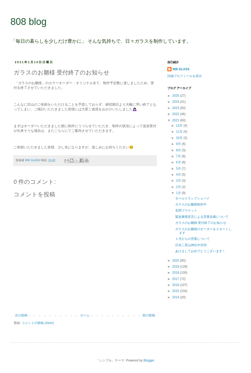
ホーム (85, 315)
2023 (176, 108)
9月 (179, 144)
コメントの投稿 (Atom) (38, 323)
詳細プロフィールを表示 (184, 76)
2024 (176, 102)
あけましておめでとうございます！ (200, 251)
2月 (179, 187)
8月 (179, 150)
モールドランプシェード (192, 198)
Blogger (149, 360)
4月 (179, 174)
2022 (176, 114)
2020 (176, 260)
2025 (176, 96)
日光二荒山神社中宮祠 (191, 245)
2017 (176, 279)
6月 (179, 162)
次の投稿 (21, 315)
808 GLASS (181, 69)
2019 (176, 266)
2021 (176, 120)
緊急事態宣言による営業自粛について (202, 217)
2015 (176, 291)
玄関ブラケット (186, 210)
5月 (179, 168)
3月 (179, 180)
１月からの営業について (192, 239)
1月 (179, 193)
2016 (176, 285)
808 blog (28, 21)
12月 (180, 125)
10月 (180, 138)
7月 (179, 156)
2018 (176, 272)
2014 (176, 297)
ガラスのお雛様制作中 (191, 204)
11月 (180, 131)
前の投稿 (148, 315)
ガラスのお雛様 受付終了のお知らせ (200, 223)
